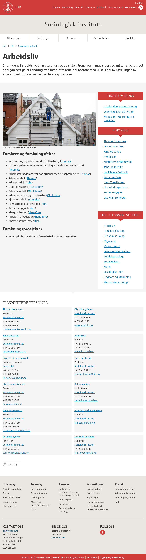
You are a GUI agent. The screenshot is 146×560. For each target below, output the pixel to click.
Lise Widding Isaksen (116, 187)
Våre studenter (10, 506)
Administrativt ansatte (125, 493)
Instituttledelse (94, 493)
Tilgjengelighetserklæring (112, 557)
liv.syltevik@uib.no (12, 404)
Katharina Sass (112, 177)
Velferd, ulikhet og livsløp (119, 111)
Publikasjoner (65, 499)
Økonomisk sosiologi (116, 282)
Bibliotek (101, 7)
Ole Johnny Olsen (114, 146)
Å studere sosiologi (12, 488)
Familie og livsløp (114, 230)
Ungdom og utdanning (117, 277)
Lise (37, 199)
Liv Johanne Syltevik (116, 172)
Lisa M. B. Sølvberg (115, 197)
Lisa (37, 221)
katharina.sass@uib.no (86, 400)
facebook (103, 533)
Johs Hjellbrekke (113, 167)
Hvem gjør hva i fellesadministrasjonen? (98, 508)
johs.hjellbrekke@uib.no (87, 374)
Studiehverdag (10, 501)
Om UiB (79, 7)
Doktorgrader (37, 497)
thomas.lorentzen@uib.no (17, 329)
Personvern (92, 557)
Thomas (66, 161)
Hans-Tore (35, 212)
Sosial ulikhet (111, 261)
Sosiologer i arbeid (12, 497)
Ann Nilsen (110, 156)
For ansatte (131, 7)
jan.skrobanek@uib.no (14, 351)
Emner (6, 493)
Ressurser (72, 38)
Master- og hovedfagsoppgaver (40, 503)
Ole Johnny (36, 186)
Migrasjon (110, 241)
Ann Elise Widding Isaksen (88, 410)
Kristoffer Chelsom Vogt (118, 161)
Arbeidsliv (110, 225)
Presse (56, 557)
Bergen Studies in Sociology (67, 510)
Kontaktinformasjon (124, 488)
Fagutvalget (92, 497)
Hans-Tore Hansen (114, 182)
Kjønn (107, 266)
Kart (117, 501)
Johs (29, 182)
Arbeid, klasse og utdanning (120, 106)
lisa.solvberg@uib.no (85, 452)
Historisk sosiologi (114, 236)
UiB (4, 45)
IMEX (33, 509)
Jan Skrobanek (112, 151)
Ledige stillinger (43, 557)
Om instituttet (100, 38)
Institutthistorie (94, 488)
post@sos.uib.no (10, 530)
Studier (56, 7)
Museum (90, 7)
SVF (12, 45)
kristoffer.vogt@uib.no (15, 377)
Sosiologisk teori (113, 271)
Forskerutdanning (39, 493)
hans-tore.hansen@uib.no (16, 430)
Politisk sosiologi (114, 256)
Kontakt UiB (27, 557)
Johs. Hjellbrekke (83, 358)
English (139, 2)
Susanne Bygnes (113, 192)
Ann (31, 199)
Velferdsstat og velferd (117, 251)
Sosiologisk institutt (73, 24)
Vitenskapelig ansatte (125, 497)
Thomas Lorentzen (115, 141)
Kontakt (119, 484)
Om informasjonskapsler (72, 557)
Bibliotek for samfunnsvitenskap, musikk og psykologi (69, 492)
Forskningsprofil (38, 488)
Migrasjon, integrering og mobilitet (119, 118)
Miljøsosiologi (112, 246)
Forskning (67, 7)
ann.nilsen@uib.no (84, 351)
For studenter (116, 7)
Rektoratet (8, 366)
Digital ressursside (95, 501)
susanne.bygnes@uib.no (16, 452)
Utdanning (9, 484)
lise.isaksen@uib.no (84, 422)
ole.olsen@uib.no (83, 325)
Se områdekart (58, 537)
